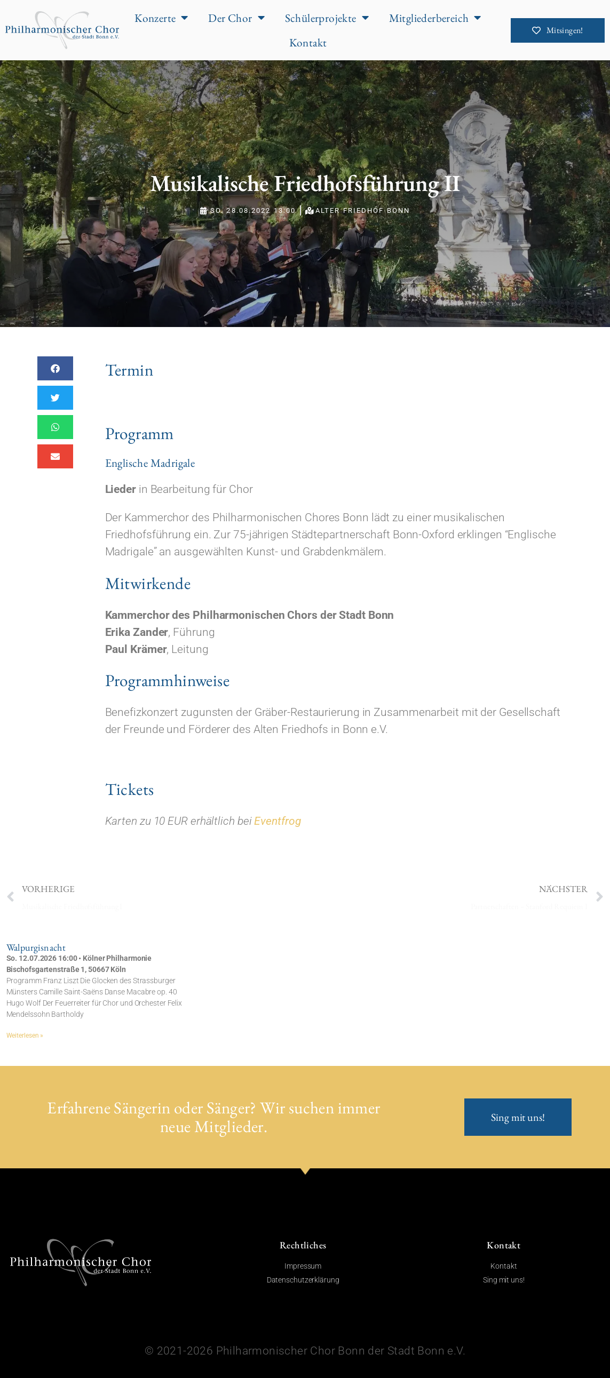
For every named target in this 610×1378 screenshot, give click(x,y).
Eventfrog (277, 820)
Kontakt (308, 42)
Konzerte (161, 18)
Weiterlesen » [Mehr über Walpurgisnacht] (25, 1035)
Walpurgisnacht (36, 947)
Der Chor (236, 18)
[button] (55, 368)
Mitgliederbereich (435, 18)
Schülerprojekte (327, 18)
